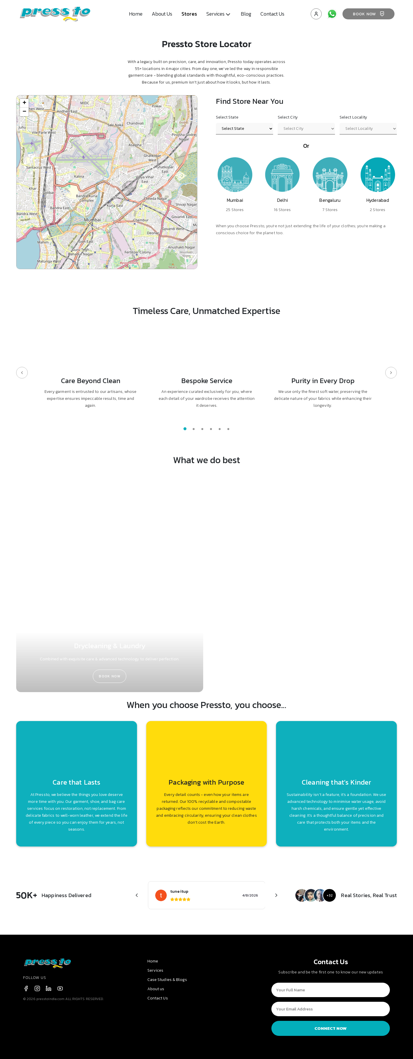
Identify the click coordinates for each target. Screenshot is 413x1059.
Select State (227, 117)
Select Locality (353, 117)
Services (155, 970)
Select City (288, 117)
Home (135, 14)
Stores (189, 14)
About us (155, 989)
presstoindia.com (50, 998)
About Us (162, 14)
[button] (24, 103)
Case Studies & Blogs (167, 980)
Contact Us (272, 14)
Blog (246, 14)
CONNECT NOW (330, 1028)
